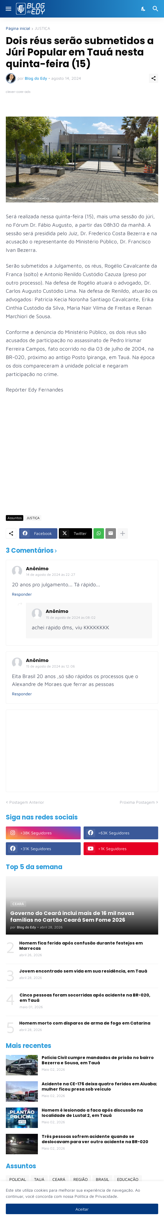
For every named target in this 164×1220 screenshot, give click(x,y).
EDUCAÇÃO (127, 1179)
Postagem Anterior (26, 802)
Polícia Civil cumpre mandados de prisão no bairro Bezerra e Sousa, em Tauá (98, 1060)
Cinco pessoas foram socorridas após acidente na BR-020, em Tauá (85, 997)
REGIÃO (80, 1179)
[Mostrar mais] (122, 533)
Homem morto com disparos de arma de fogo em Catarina (84, 1023)
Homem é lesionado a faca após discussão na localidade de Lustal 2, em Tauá (92, 1113)
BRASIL (102, 1179)
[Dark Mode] (143, 9)
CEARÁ (58, 1179)
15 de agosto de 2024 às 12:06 (50, 666)
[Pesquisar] (156, 8)
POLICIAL (17, 1179)
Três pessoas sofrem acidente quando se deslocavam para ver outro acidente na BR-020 (95, 1139)
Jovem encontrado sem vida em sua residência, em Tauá (83, 971)
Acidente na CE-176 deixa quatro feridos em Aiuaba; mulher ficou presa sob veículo (99, 1086)
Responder (22, 594)
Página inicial (18, 28)
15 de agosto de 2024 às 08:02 (71, 617)
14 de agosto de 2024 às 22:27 (50, 574)
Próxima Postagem (137, 802)
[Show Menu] (8, 9)
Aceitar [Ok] (82, 1209)
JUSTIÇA (42, 28)
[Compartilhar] (153, 78)
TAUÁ (39, 1179)
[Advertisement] (85, 465)
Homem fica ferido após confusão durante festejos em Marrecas (81, 945)
